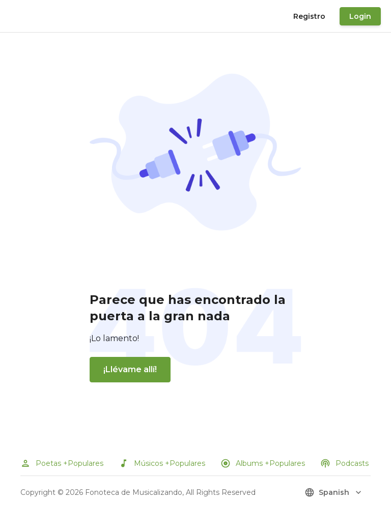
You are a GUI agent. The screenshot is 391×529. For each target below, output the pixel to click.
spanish (334, 492)
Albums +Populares (262, 463)
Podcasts (344, 463)
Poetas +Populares (61, 463)
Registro (309, 16)
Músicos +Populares (162, 463)
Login (360, 16)
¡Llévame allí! (130, 369)
